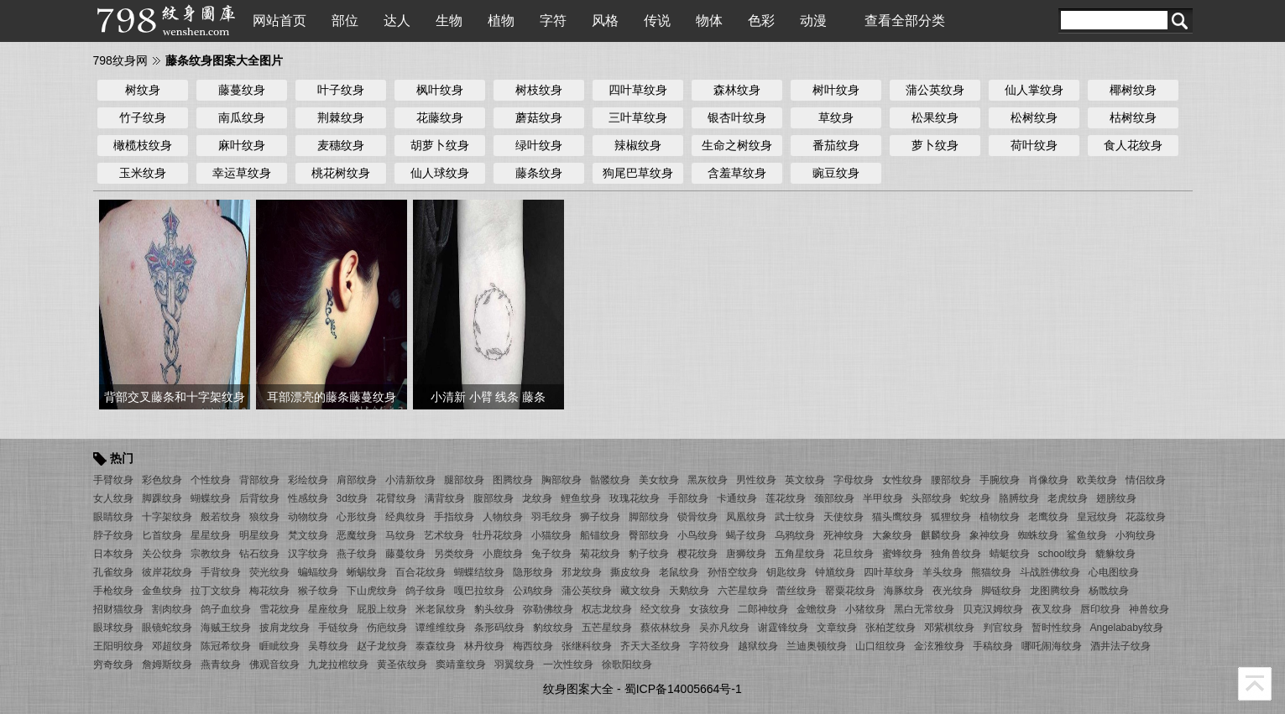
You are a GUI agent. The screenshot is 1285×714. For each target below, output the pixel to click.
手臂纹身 (113, 480)
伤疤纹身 (387, 627)
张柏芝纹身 (890, 627)
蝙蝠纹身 (318, 572)
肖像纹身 (1048, 480)
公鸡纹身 (533, 591)
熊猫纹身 (991, 572)
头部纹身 (932, 498)
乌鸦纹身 (795, 535)
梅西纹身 (533, 646)
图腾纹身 (513, 480)
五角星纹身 (800, 554)
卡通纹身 (737, 498)
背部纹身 (259, 480)
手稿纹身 (993, 646)
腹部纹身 (493, 498)
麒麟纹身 (941, 535)
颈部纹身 (834, 498)
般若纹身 (221, 517)
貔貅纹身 (1115, 554)
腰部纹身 (951, 480)
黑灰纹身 (707, 480)
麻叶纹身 (241, 145)
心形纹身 (357, 517)
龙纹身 (537, 498)
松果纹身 (935, 117)
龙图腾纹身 (1055, 591)
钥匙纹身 (786, 572)
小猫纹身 (551, 535)
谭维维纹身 (440, 627)
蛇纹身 (975, 498)
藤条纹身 (538, 173)
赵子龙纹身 (382, 646)
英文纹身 (805, 480)
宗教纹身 (211, 554)
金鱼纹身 (162, 591)
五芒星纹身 (607, 627)
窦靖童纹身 (461, 664)
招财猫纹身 (118, 609)
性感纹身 (308, 498)
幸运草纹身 (241, 173)
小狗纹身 (1135, 535)
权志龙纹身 (607, 609)
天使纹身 (843, 517)
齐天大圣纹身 (650, 646)
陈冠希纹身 (226, 646)
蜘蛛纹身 (1038, 535)
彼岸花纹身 (167, 572)
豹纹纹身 (553, 627)
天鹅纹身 (689, 591)
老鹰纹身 (1048, 517)
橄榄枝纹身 (142, 145)
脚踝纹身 (162, 498)
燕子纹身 (357, 554)
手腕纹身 (999, 480)
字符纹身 (709, 646)
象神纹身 (989, 535)
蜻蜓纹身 (1010, 554)
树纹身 (142, 89)
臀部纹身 (649, 535)
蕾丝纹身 (796, 591)
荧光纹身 (269, 572)
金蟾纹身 (817, 609)
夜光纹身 (952, 591)
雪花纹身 (279, 609)
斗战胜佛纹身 (1050, 572)
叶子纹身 (340, 89)
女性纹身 (902, 480)
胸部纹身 (561, 480)
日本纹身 (113, 554)
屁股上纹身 (382, 609)
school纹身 (1063, 554)
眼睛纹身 (113, 517)
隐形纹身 (533, 572)
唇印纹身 (1100, 609)
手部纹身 (688, 498)
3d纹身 (352, 498)
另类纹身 (454, 554)
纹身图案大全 (578, 689)
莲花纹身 (785, 498)
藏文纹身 (640, 591)
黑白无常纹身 (924, 609)
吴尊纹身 (328, 646)
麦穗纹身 (340, 145)
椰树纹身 (1133, 89)
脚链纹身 (1001, 591)
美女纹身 (659, 480)
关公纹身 (162, 554)
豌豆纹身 (835, 173)
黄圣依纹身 (402, 664)
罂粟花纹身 (850, 591)
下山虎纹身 (372, 591)
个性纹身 (211, 480)
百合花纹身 (420, 572)
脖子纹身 (113, 535)
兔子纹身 (551, 554)
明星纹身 (259, 535)
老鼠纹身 (679, 572)
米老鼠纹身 (440, 609)
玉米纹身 (142, 173)
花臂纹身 (396, 498)
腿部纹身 (464, 480)
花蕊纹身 (1146, 517)
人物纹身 (503, 517)
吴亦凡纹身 (724, 627)
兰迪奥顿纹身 (816, 646)
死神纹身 (843, 535)
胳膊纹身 (1019, 498)
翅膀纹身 (1116, 498)
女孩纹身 (709, 609)
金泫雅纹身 (939, 646)
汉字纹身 (308, 554)
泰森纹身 (435, 646)
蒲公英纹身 (935, 89)
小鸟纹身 (697, 535)
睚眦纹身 (279, 646)
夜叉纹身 (1052, 609)
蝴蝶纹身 (211, 498)
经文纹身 (660, 609)
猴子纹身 (318, 591)
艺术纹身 (444, 535)
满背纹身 (445, 498)
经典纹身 (405, 517)
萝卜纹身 (935, 145)
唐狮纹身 (746, 554)
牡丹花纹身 (498, 535)
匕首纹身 (162, 535)
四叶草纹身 (638, 89)
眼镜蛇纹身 (167, 627)
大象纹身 (892, 535)
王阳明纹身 (118, 646)
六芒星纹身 (743, 591)
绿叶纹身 (538, 145)
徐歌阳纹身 (627, 664)
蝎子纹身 (746, 535)
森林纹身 (736, 89)
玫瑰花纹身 (634, 498)
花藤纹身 (439, 117)
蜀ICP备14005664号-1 (683, 689)
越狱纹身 (758, 646)
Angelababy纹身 (1126, 627)
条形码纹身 (499, 627)
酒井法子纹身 (1120, 646)
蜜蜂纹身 (902, 554)
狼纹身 (264, 517)
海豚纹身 (904, 591)
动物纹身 (308, 517)
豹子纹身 (649, 554)
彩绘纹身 (308, 480)
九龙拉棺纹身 (338, 664)
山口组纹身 (880, 646)
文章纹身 (837, 627)
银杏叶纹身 (737, 117)
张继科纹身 (587, 646)
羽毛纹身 (551, 517)
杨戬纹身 (1109, 591)
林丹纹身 (484, 646)
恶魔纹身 (357, 535)
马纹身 (400, 535)
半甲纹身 (883, 498)
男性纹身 (756, 480)
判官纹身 (1003, 627)
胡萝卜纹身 (439, 145)
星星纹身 (211, 535)
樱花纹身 (697, 554)
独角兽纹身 (956, 554)
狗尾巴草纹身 (638, 173)
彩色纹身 (162, 480)
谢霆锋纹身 (783, 627)
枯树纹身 (1133, 117)
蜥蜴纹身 (367, 572)
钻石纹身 (259, 554)
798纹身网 (120, 60)
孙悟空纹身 (733, 572)
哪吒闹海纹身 (1051, 646)
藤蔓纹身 (241, 89)
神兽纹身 (1149, 609)
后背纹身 (259, 498)
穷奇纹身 (113, 664)
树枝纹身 (538, 89)
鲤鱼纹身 (581, 498)
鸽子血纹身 (226, 609)
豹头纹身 (494, 609)
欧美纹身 (1097, 480)
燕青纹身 (221, 664)
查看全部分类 (905, 20)
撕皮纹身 (630, 572)
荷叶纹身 (1034, 145)
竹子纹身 (142, 117)
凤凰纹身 (746, 517)
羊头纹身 (942, 572)
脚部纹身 (649, 517)
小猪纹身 (865, 609)
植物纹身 (999, 517)
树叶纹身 (835, 89)
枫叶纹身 (439, 89)
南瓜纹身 (241, 117)
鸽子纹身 (425, 591)
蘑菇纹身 (538, 117)
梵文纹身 (308, 535)
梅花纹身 (269, 591)
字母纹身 (853, 480)
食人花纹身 (1133, 145)
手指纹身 (454, 517)
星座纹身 (328, 609)
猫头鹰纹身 (897, 517)
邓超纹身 (172, 646)
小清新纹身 (410, 480)
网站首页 (279, 20)
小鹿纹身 (503, 554)
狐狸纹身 (951, 517)
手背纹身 (221, 572)
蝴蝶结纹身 (479, 572)
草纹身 (836, 117)
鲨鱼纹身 (1087, 535)
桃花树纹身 (340, 173)
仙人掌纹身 (1034, 89)
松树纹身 (1034, 117)
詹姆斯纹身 (167, 664)
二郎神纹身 (763, 609)
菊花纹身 (600, 554)
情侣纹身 (1146, 480)
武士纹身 (795, 517)
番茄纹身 (835, 145)
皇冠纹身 (1097, 517)
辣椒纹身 (637, 145)
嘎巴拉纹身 (479, 591)
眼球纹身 (113, 627)
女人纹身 (113, 498)
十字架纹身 (167, 517)
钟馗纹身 (835, 572)
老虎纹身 (1067, 498)
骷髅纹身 (610, 480)
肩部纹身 (357, 480)
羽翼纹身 (514, 664)
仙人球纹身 (439, 173)
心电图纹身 (1114, 572)
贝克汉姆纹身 (993, 609)
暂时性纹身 (1057, 627)
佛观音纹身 (274, 664)
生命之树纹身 (737, 145)
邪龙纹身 (582, 572)
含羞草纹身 (737, 173)
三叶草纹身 (638, 117)
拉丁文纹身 (216, 591)
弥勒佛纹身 (548, 609)
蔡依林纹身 (665, 627)
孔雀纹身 (113, 572)
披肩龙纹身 (284, 627)
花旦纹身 (853, 554)
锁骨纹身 (697, 517)
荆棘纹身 (340, 117)
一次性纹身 (568, 664)
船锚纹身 (600, 535)
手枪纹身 (113, 591)
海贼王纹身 (226, 627)
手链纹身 (338, 627)
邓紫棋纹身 (949, 627)
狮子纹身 (600, 517)
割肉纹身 (172, 609)
